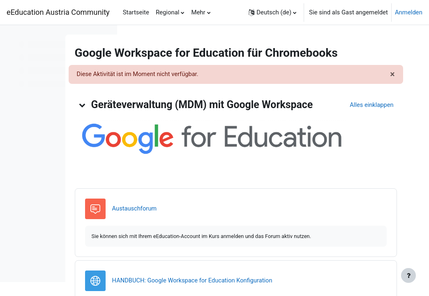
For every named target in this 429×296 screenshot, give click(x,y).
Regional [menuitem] (168, 12)
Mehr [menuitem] (198, 12)
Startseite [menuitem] (136, 12)
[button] (272, 12)
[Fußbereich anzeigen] (408, 275)
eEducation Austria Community (58, 12)
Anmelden (408, 12)
